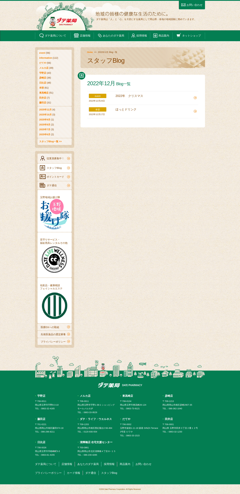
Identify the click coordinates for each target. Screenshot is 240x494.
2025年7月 (44, 129)
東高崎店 (43, 92)
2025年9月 (44, 119)
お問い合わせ (191, 5)
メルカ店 (43, 68)
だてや (42, 63)
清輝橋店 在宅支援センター (96, 442)
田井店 (42, 97)
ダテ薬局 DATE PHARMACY (120, 385)
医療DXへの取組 (55, 326)
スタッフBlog (55, 167)
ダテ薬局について (52, 36)
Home (90, 52)
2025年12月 (45, 109)
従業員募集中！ (55, 158)
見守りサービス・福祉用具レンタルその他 (54, 256)
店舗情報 (82, 36)
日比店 (42, 82)
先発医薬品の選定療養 (55, 334)
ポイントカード (55, 176)
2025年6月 (44, 134)
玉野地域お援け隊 (54, 212)
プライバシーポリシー (55, 341)
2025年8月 (44, 124)
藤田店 (42, 102)
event (42, 53)
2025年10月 (45, 114)
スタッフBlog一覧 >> (50, 141)
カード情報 (73, 472)
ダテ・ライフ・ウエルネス (96, 419)
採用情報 (139, 36)
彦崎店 (42, 77)
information (45, 58)
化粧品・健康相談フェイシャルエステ (54, 302)
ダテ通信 (55, 185)
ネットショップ (188, 35)
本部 (41, 87)
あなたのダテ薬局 (111, 36)
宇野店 (42, 73)
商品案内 (161, 36)
